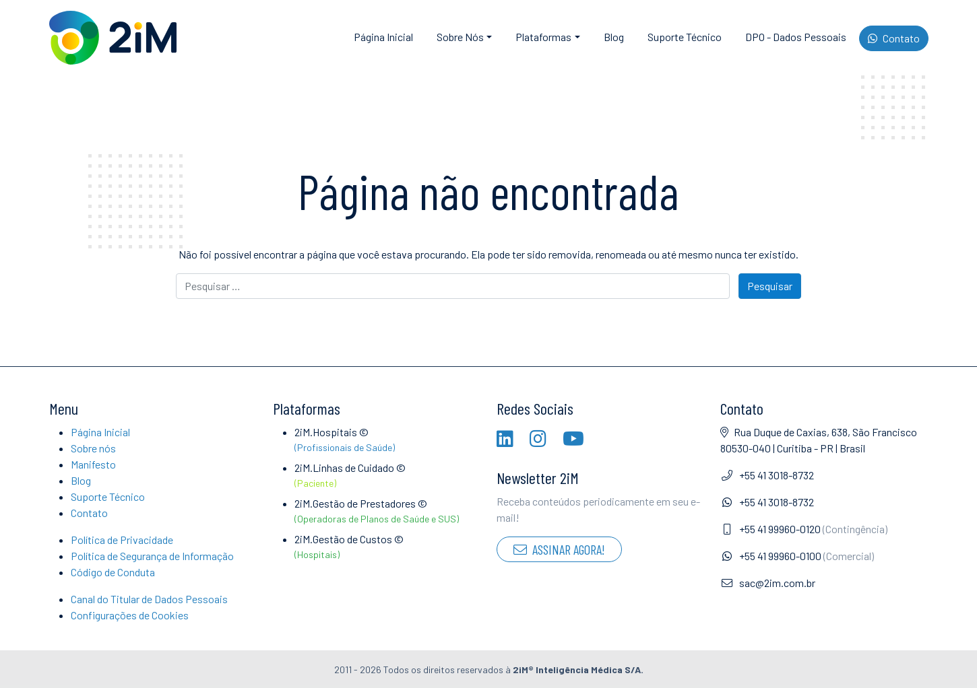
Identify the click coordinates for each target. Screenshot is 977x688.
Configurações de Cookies (130, 615)
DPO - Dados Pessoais (795, 36)
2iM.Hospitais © (387, 439)
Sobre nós (93, 448)
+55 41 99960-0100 (797, 555)
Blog (614, 36)
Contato (894, 38)
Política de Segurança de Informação (152, 555)
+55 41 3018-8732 (767, 475)
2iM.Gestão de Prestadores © (387, 511)
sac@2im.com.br (767, 582)
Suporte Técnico (685, 36)
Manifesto (93, 464)
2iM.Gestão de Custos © (387, 546)
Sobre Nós (460, 36)
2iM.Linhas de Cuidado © (387, 475)
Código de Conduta (113, 571)
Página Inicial (383, 36)
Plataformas (543, 36)
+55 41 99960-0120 (803, 528)
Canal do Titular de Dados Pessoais (149, 598)
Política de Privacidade (122, 539)
